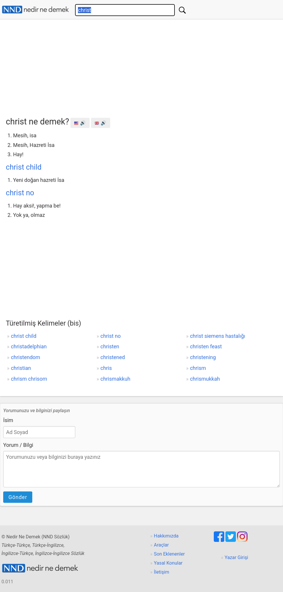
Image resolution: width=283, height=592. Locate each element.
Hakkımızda (166, 536)
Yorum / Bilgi (18, 445)
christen (109, 346)
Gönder (17, 497)
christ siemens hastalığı (217, 336)
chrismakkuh (115, 379)
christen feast (206, 346)
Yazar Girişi (236, 557)
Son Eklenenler (169, 554)
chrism (198, 368)
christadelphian (29, 346)
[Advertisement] (144, 66)
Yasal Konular (168, 563)
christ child (24, 167)
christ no (20, 193)
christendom (25, 357)
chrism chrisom (29, 379)
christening (203, 357)
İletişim (161, 572)
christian (21, 368)
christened (112, 357)
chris (106, 368)
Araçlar (161, 545)
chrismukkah (205, 379)
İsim (8, 420)
